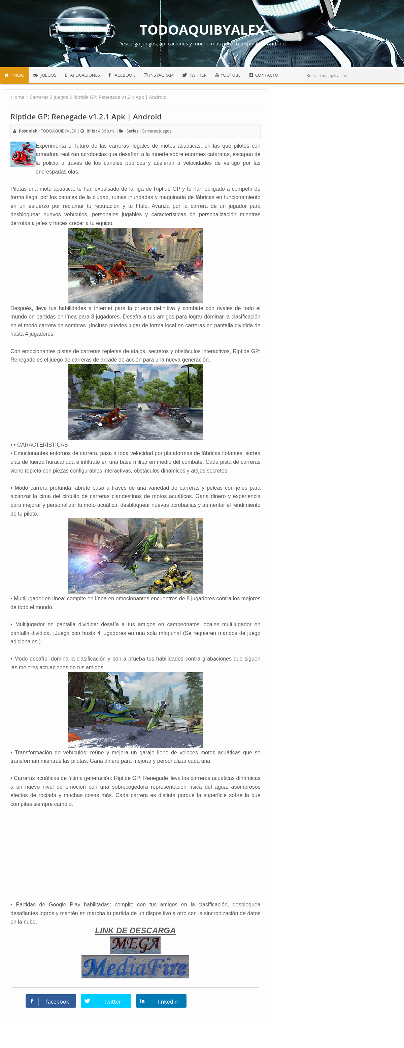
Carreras (150, 131)
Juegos (165, 131)
